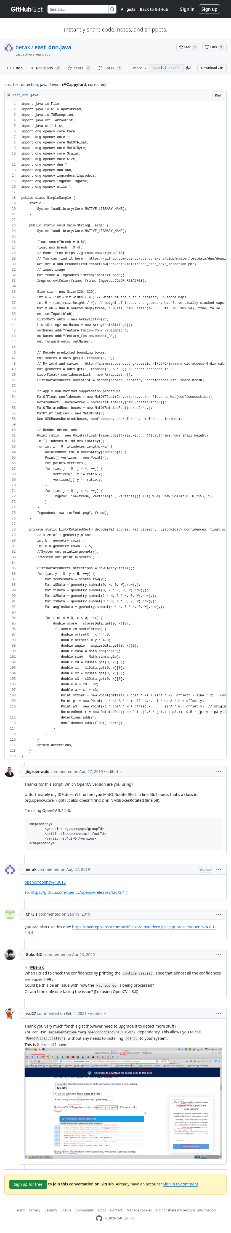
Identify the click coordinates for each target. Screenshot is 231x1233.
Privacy (34, 1210)
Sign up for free (28, 1184)
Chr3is (32, 914)
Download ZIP (212, 68)
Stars (79, 68)
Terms (20, 1210)
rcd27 (31, 1013)
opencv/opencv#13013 (45, 882)
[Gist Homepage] (27, 9)
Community (85, 1210)
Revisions (45, 68)
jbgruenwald (37, 771)
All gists (128, 9)
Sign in (187, 9)
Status (66, 1210)
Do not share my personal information (186, 1210)
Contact (116, 1210)
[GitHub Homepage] (99, 1218)
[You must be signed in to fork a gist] (214, 47)
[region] (115, 430)
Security (51, 1210)
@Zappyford (74, 84)
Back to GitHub (154, 9)
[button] (188, 68)
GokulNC (34, 954)
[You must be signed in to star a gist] (188, 47)
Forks (110, 68)
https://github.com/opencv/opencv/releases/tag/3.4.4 (79, 892)
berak (22, 47)
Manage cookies (139, 1210)
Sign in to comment (180, 1184)
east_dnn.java (52, 47)
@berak (37, 967)
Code (15, 67)
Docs (102, 1210)
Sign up (209, 9)
